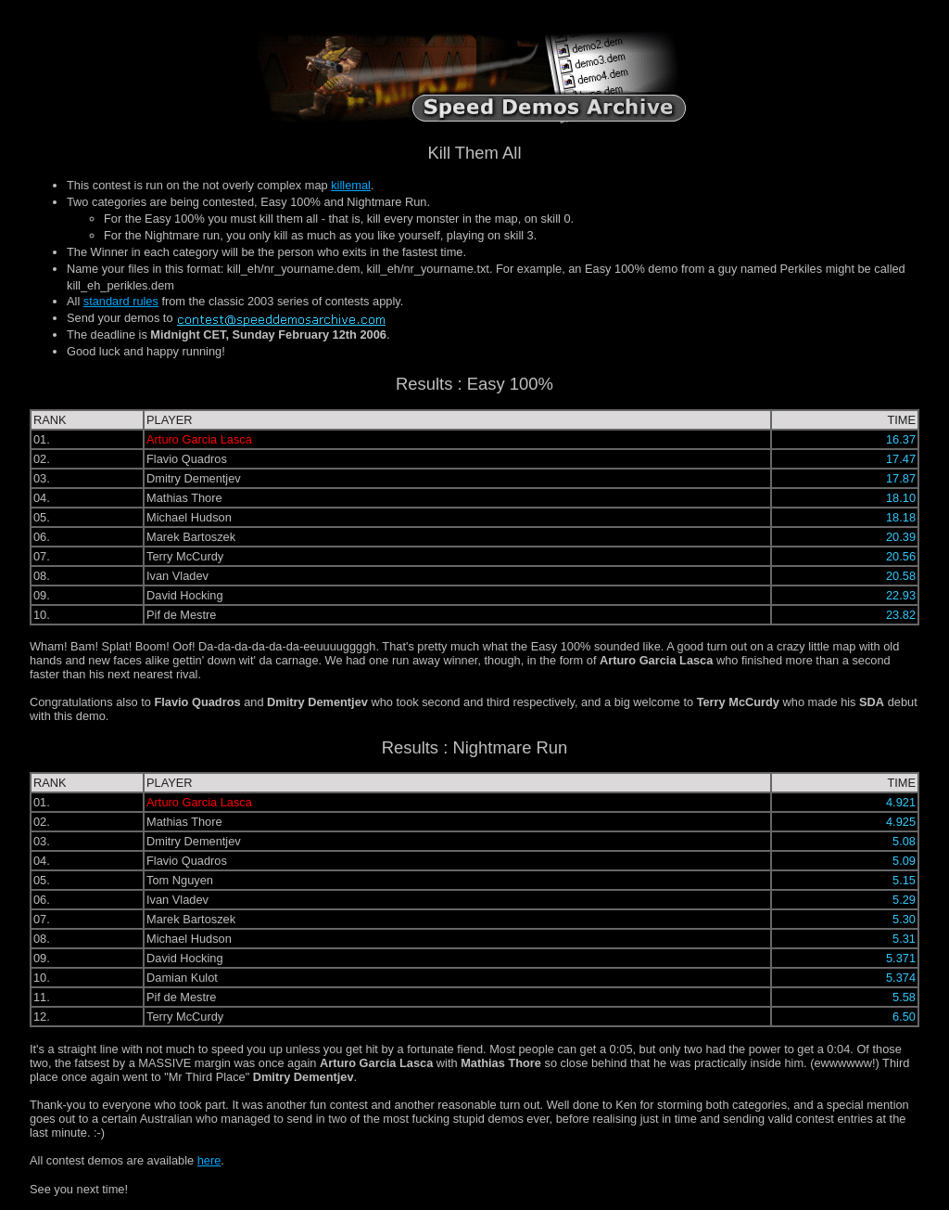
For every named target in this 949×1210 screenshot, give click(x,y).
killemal (351, 185)
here (209, 1160)
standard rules (120, 301)
